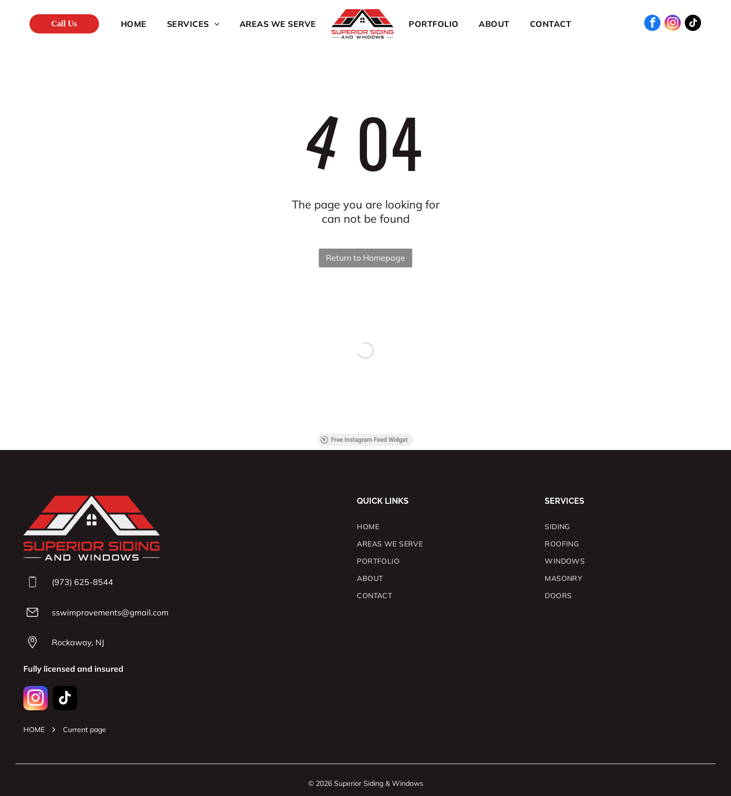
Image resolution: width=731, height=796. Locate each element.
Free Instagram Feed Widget (364, 440)
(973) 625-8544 (82, 582)
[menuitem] (134, 24)
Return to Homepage (365, 258)
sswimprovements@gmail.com (110, 612)
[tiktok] (693, 24)
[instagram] (672, 24)
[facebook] (652, 24)
